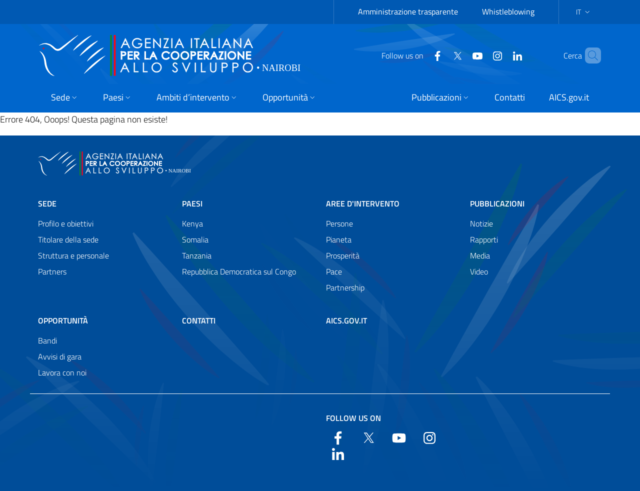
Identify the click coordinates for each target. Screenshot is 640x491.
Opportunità (63, 320)
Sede (47, 204)
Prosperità (343, 256)
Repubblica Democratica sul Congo (239, 272)
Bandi (47, 340)
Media (480, 256)
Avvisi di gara (60, 356)
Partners (52, 272)
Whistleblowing (508, 12)
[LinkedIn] (500, 55)
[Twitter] (440, 55)
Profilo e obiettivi (66, 224)
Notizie (481, 224)
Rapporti (484, 240)
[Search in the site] (589, 56)
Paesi (192, 204)
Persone (339, 224)
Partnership (345, 288)
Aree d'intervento (363, 204)
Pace (334, 272)
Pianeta (339, 240)
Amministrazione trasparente (408, 12)
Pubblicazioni (497, 204)
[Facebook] (420, 55)
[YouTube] (460, 55)
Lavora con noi (62, 372)
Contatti (199, 320)
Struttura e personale (73, 256)
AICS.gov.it (346, 320)
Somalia (195, 240)
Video (479, 272)
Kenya (192, 224)
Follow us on (353, 418)
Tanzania (197, 256)
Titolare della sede (68, 240)
